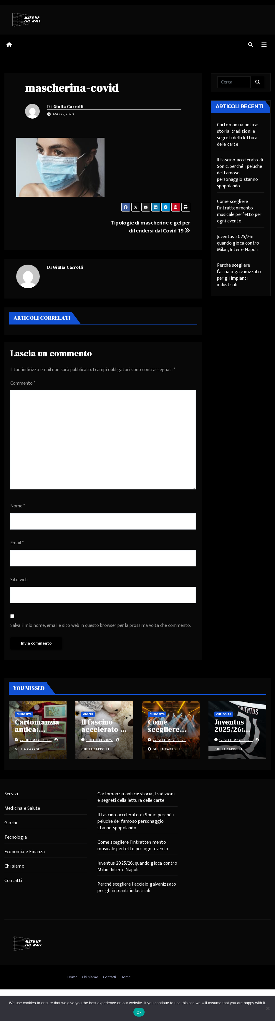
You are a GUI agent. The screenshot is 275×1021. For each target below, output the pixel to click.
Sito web (19, 580)
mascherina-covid (72, 88)
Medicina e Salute (22, 808)
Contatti (13, 881)
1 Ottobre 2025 (99, 740)
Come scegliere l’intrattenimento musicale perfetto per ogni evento (239, 211)
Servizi (11, 794)
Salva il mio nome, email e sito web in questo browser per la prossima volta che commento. (100, 626)
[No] (268, 1008)
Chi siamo (14, 866)
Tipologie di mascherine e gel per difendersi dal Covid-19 (150, 226)
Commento (22, 383)
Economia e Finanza (24, 852)
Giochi (88, 714)
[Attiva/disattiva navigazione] (264, 45)
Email (17, 543)
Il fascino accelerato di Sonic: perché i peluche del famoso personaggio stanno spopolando (135, 821)
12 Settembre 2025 (236, 740)
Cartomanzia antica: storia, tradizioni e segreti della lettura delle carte (237, 134)
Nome (17, 506)
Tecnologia (15, 837)
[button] (250, 45)
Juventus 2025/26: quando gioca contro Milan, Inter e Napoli (238, 243)
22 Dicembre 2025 (36, 740)
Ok (138, 1012)
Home (72, 977)
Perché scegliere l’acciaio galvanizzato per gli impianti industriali (239, 275)
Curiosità (24, 714)
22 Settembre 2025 (169, 740)
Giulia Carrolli (68, 106)
